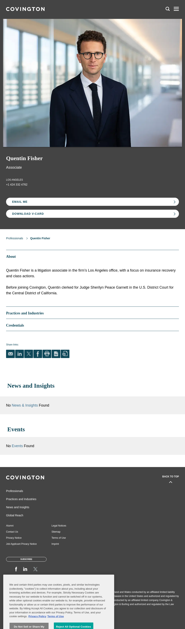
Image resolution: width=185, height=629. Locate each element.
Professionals (14, 238)
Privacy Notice (14, 537)
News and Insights (17, 507)
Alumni (10, 525)
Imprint (55, 544)
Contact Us (12, 531)
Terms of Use (58, 537)
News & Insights (25, 405)
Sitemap (55, 531)
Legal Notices (58, 525)
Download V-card (28, 213)
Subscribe (26, 559)
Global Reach (14, 515)
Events (18, 446)
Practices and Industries (21, 499)
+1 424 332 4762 (17, 184)
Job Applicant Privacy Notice (21, 544)
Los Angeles (14, 179)
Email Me (20, 201)
